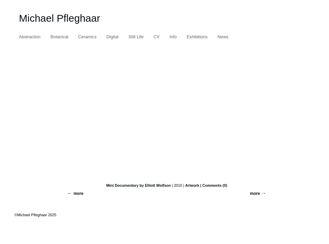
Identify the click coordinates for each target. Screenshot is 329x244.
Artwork (192, 185)
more (255, 193)
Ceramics (87, 36)
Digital (113, 36)
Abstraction (30, 36)
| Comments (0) (213, 185)
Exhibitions (197, 36)
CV (157, 36)
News (222, 36)
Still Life (136, 36)
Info (173, 36)
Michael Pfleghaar (59, 18)
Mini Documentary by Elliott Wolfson (138, 185)
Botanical (59, 36)
